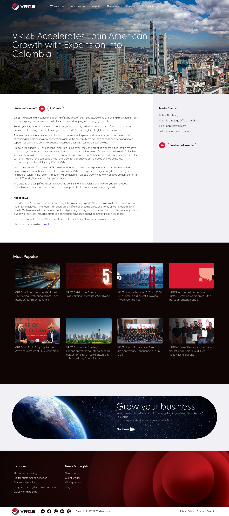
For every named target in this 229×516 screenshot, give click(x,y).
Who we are (57, 6)
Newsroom (113, 6)
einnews (186, 131)
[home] (31, 6)
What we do (78, 6)
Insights (96, 6)
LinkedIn (45, 224)
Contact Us (148, 6)
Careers (130, 6)
